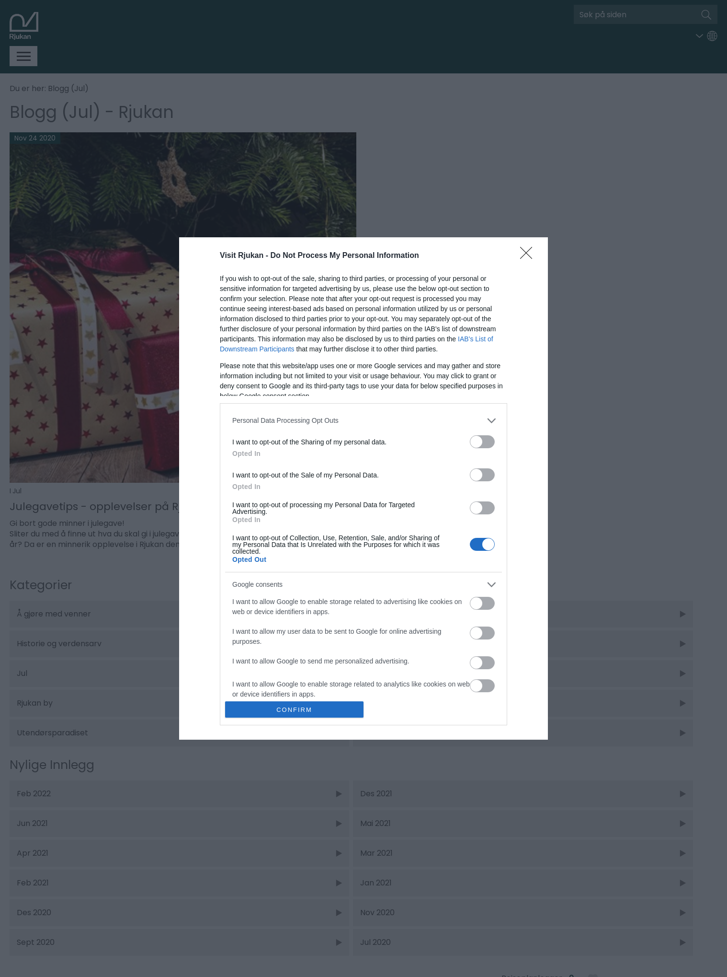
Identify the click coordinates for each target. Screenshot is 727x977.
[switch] (482, 441)
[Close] (529, 256)
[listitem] (363, 421)
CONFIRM (294, 709)
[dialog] (363, 488)
